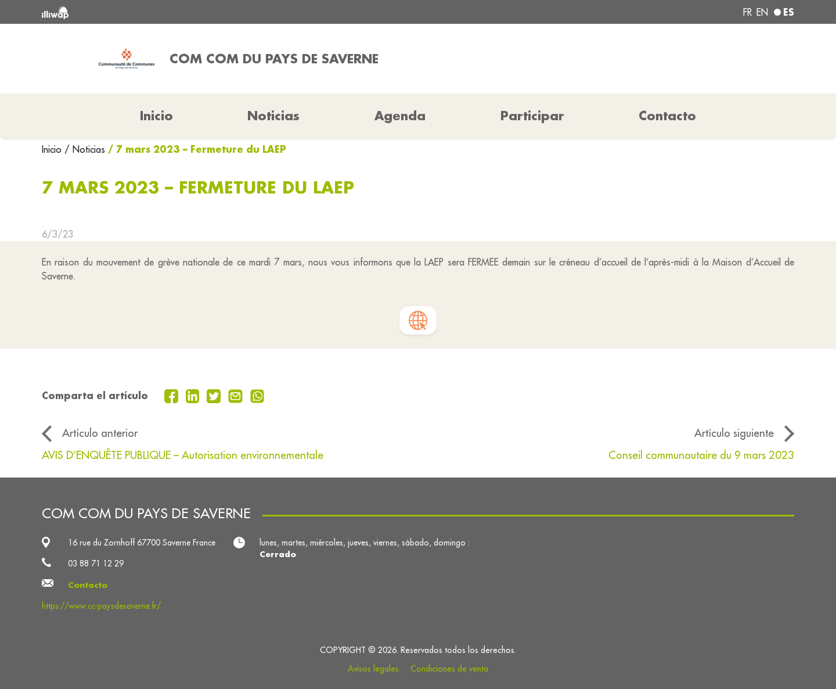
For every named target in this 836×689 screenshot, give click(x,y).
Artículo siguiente (734, 433)
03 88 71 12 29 (96, 563)
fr (747, 12)
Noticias (273, 115)
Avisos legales (373, 668)
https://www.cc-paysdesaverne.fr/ (101, 606)
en (762, 12)
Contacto (667, 115)
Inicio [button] (156, 115)
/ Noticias (84, 149)
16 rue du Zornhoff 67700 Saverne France (141, 542)
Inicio (53, 149)
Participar (532, 115)
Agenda (400, 115)
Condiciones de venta (449, 668)
